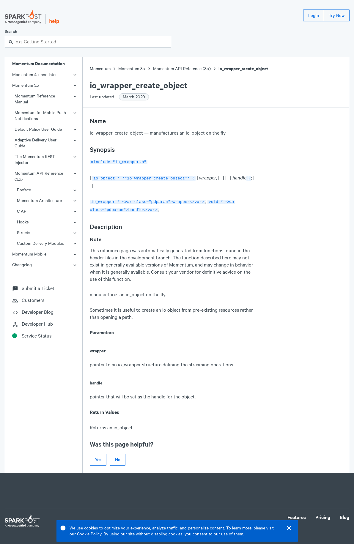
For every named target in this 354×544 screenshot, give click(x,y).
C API (22, 211)
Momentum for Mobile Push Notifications (40, 115)
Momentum (100, 68)
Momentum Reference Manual (35, 99)
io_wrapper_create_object (243, 68)
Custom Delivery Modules (40, 243)
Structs (23, 232)
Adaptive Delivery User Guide (35, 143)
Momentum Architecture (39, 200)
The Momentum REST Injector (35, 159)
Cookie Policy (89, 534)
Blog (344, 515)
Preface (24, 190)
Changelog (22, 264)
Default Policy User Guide (38, 129)
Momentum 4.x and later (34, 74)
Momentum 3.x (25, 85)
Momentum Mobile (29, 254)
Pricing (322, 515)
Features (296, 515)
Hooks (23, 222)
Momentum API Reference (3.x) (39, 176)
